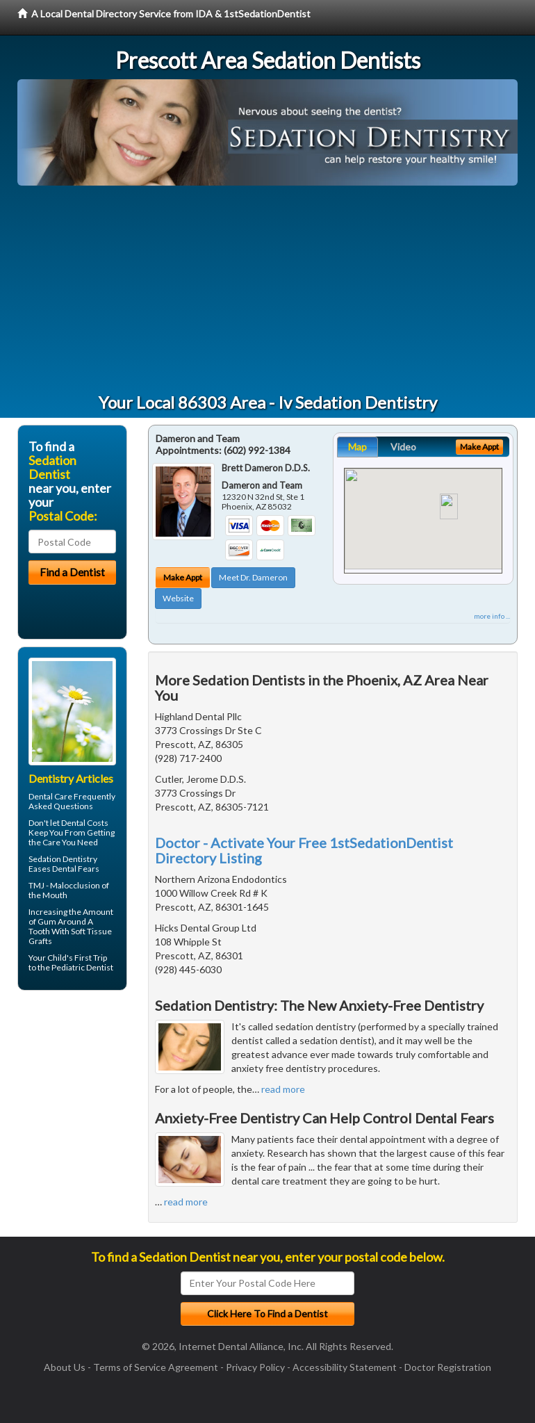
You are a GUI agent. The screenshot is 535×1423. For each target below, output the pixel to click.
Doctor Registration (447, 1367)
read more (283, 1089)
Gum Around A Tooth (60, 926)
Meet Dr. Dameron (253, 577)
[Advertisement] (267, 290)
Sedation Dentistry (62, 859)
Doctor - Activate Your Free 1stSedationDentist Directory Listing (304, 850)
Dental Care (50, 796)
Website (178, 598)
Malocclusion (75, 885)
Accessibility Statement (345, 1367)
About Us (64, 1367)
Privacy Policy (255, 1367)
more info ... (492, 616)
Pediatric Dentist (82, 967)
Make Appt (182, 577)
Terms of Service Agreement (155, 1367)
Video (403, 447)
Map (357, 447)
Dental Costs (84, 823)
